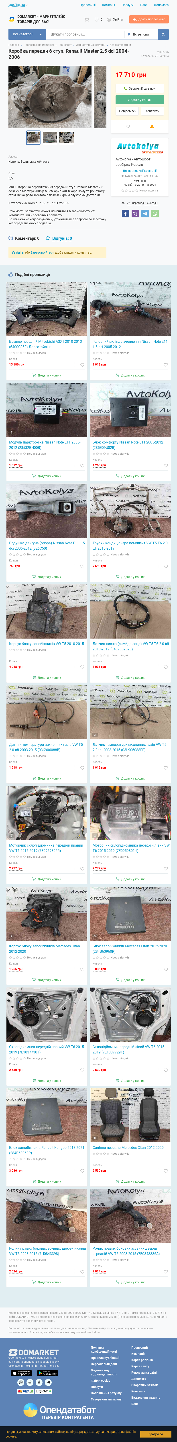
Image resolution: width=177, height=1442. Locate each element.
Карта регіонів (142, 1360)
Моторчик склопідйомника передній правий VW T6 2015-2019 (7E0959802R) (46, 848)
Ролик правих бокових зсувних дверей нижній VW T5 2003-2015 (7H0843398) (47, 1251)
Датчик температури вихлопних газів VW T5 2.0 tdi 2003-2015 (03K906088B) (46, 747)
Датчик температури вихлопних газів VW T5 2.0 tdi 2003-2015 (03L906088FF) (129, 747)
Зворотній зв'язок (144, 1385)
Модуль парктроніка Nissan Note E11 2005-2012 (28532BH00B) (44, 445)
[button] (18, 1437)
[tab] (23, 238)
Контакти (152, 111)
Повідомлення (129, 111)
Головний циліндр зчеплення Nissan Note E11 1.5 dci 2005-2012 (130, 344)
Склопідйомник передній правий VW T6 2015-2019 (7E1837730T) (47, 1049)
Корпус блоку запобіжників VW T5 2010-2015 (46, 644)
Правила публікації (105, 1358)
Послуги (128, 5)
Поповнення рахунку (106, 1393)
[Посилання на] (20, 1382)
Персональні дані (104, 1364)
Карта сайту (140, 1366)
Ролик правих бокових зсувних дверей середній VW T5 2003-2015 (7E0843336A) (126, 1251)
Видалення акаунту (145, 1397)
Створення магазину (106, 1399)
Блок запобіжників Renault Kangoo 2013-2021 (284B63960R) (46, 1150)
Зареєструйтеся (42, 252)
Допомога (161, 5)
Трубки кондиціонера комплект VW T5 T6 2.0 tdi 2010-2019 (130, 546)
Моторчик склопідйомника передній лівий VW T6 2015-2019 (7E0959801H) (131, 848)
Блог (143, 5)
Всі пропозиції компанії (140, 170)
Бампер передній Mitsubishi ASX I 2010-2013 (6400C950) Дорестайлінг (45, 344)
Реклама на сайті (144, 1372)
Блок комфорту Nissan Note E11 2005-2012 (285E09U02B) (128, 445)
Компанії (108, 5)
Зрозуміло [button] (156, 1434)
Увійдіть (18, 252)
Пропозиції (88, 5)
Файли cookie (100, 1380)
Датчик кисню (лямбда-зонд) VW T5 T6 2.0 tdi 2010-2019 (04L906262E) (131, 646)
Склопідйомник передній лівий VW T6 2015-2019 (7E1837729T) (129, 1049)
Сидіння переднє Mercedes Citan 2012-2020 (128, 1148)
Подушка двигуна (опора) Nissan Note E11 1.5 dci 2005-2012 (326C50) (47, 546)
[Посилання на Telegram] (48, 1382)
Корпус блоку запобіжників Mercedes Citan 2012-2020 (44, 949)
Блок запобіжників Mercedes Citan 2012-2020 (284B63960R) (130, 949)
